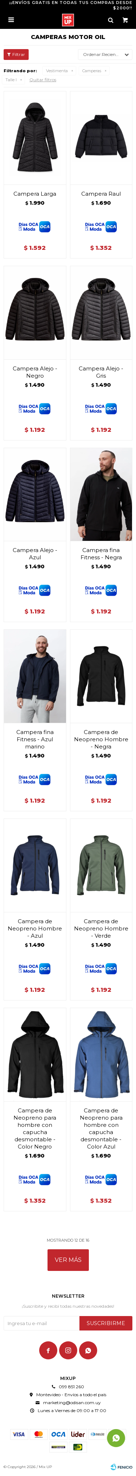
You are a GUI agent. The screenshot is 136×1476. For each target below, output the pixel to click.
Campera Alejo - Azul (35, 554)
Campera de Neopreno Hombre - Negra (101, 739)
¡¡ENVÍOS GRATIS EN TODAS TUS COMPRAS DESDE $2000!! (70, 5)
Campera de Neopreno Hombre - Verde (101, 928)
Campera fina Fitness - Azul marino (35, 739)
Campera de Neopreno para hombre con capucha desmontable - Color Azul (101, 1128)
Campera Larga (34, 193)
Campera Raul (101, 193)
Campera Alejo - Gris (101, 372)
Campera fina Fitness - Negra (101, 554)
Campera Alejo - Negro (35, 372)
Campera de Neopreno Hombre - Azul (35, 928)
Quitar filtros (42, 79)
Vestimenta (57, 70)
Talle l (11, 79)
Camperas (91, 70)
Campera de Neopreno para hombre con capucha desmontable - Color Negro (34, 1128)
